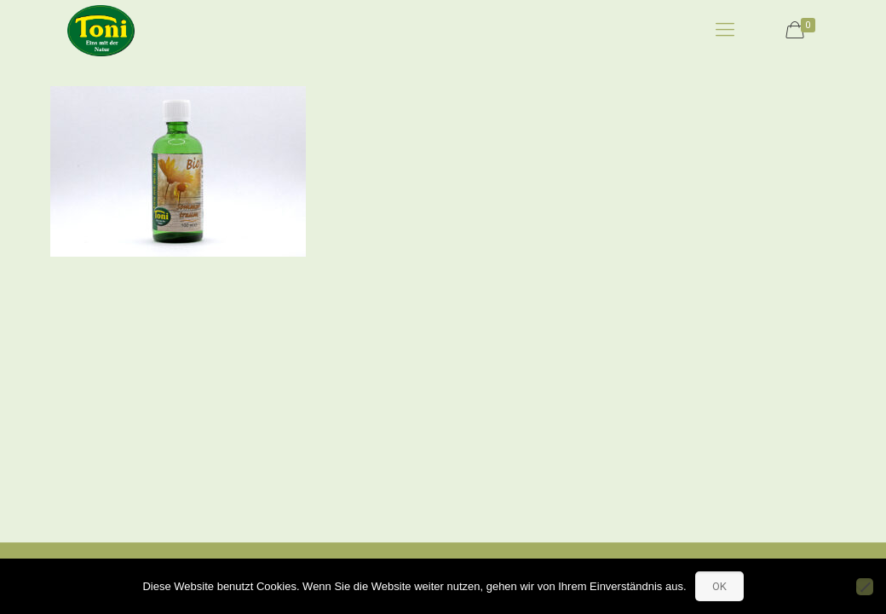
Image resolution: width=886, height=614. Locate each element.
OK (719, 586)
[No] (864, 586)
